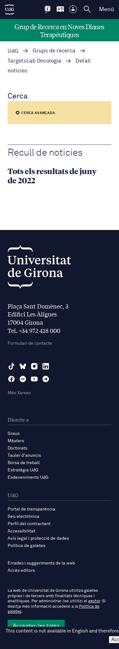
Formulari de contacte (30, 343)
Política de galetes (26, 546)
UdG (13, 51)
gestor (94, 601)
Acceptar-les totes (36, 625)
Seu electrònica (23, 516)
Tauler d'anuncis (24, 455)
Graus (14, 433)
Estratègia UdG (23, 470)
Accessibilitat (21, 531)
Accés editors (21, 570)
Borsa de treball (24, 463)
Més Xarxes (19, 393)
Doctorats (17, 448)
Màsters (16, 441)
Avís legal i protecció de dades (38, 538)
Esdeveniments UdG (28, 477)
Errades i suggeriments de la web (41, 563)
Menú (106, 9)
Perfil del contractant (29, 524)
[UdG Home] (9, 9)
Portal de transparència (31, 509)
